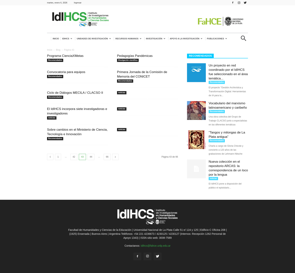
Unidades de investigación (94, 38)
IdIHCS (67, 38)
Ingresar (77, 3)
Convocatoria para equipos (66, 72)
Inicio (56, 38)
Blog (58, 50)
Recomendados (55, 60)
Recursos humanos (128, 38)
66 (107, 157)
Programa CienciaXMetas (65, 56)
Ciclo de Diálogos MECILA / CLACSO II (75, 93)
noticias (121, 93)
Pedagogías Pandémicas (135, 56)
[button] (243, 40)
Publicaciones (217, 38)
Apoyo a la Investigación (186, 38)
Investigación (155, 38)
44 (91, 157)
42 (74, 157)
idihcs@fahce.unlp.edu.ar (155, 245)
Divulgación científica (128, 60)
